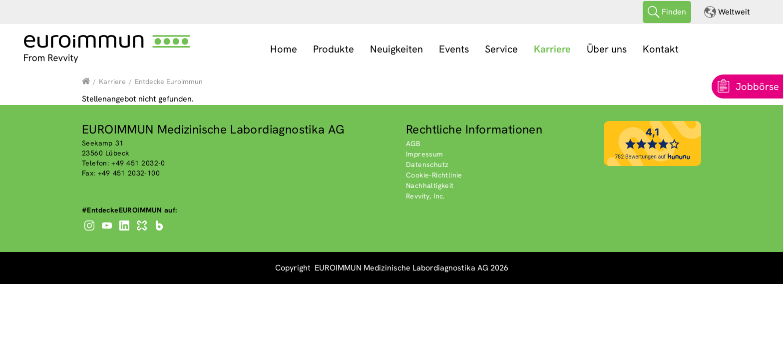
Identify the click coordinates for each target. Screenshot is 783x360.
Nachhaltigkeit (430, 185)
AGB (413, 143)
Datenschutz (427, 164)
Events (454, 49)
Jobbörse (757, 86)
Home (283, 49)
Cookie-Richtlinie (434, 175)
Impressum (424, 154)
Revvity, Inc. (425, 196)
